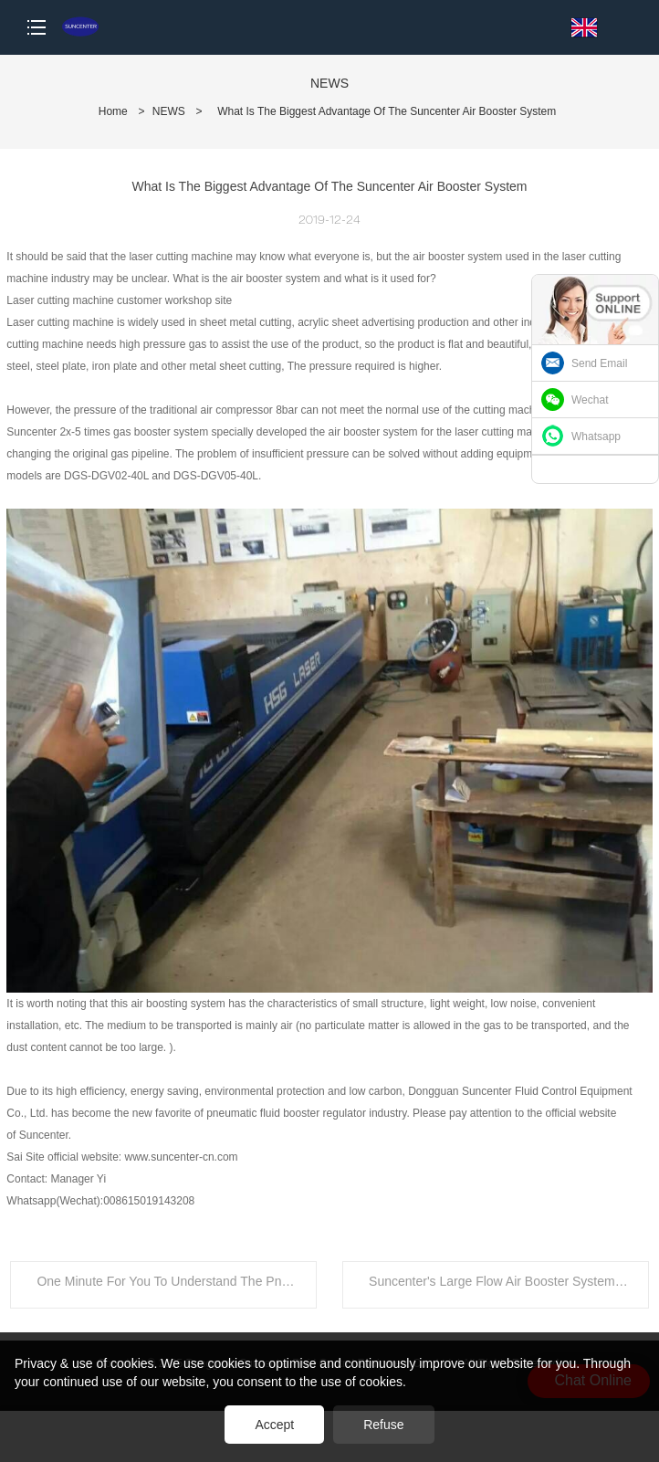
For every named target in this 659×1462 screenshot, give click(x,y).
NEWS (168, 111)
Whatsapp (596, 436)
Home (113, 111)
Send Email (599, 363)
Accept (274, 1424)
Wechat (589, 400)
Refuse (383, 1424)
